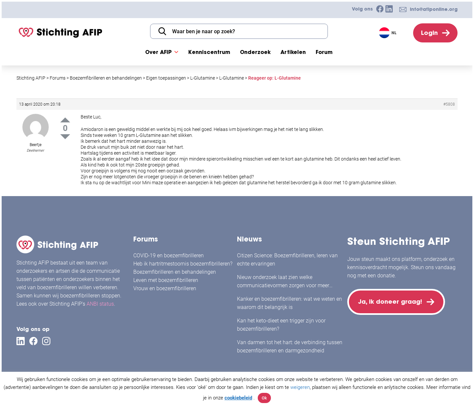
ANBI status (100, 304)
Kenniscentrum (209, 52)
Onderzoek (255, 52)
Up (65, 119)
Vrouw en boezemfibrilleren (164, 288)
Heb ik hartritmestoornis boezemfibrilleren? (182, 264)
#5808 (449, 104)
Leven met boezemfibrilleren (165, 280)
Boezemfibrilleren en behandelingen (174, 272)
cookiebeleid (238, 398)
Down (65, 136)
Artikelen (293, 52)
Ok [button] (264, 397)
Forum (324, 52)
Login (429, 33)
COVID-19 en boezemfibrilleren (168, 255)
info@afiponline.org (434, 9)
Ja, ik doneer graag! (390, 301)
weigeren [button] (300, 387)
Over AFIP (158, 52)
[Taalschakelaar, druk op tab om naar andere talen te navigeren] (389, 33)
